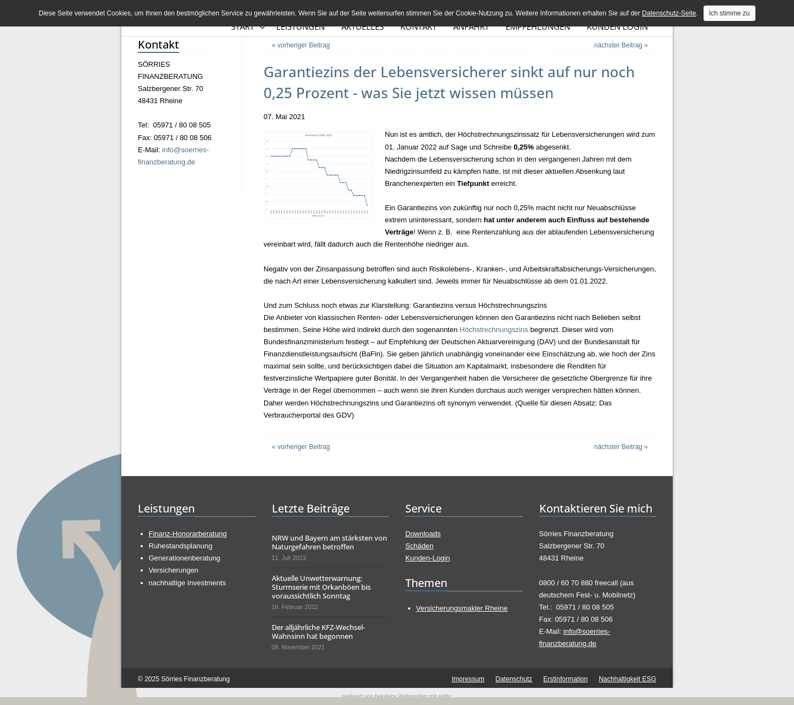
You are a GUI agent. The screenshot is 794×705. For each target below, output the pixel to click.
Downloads (423, 534)
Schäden (419, 546)
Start (242, 26)
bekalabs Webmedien (401, 696)
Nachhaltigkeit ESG (627, 679)
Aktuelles (362, 26)
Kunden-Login (427, 558)
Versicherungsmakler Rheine (462, 608)
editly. (445, 696)
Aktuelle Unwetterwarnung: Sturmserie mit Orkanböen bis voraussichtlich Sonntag (321, 587)
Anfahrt (471, 26)
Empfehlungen (538, 26)
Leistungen (300, 26)
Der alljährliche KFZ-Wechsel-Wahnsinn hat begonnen (318, 631)
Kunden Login (617, 26)
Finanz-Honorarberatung (188, 534)
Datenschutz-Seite (669, 13)
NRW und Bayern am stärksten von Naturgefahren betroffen (329, 542)
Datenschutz (514, 679)
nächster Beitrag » (621, 45)
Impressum (468, 679)
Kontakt (418, 26)
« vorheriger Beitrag (301, 45)
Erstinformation (565, 679)
